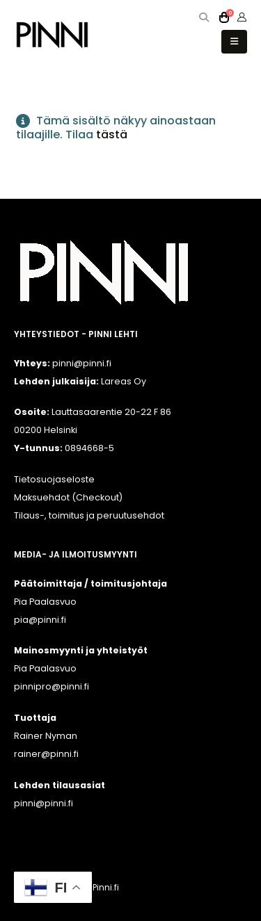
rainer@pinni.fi (46, 754)
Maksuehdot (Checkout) (68, 497)
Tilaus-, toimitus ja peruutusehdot (89, 515)
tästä (111, 134)
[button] (204, 17)
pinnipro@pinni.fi (51, 686)
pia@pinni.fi (40, 620)
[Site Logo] (52, 34)
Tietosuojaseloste (54, 479)
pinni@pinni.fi (43, 803)
